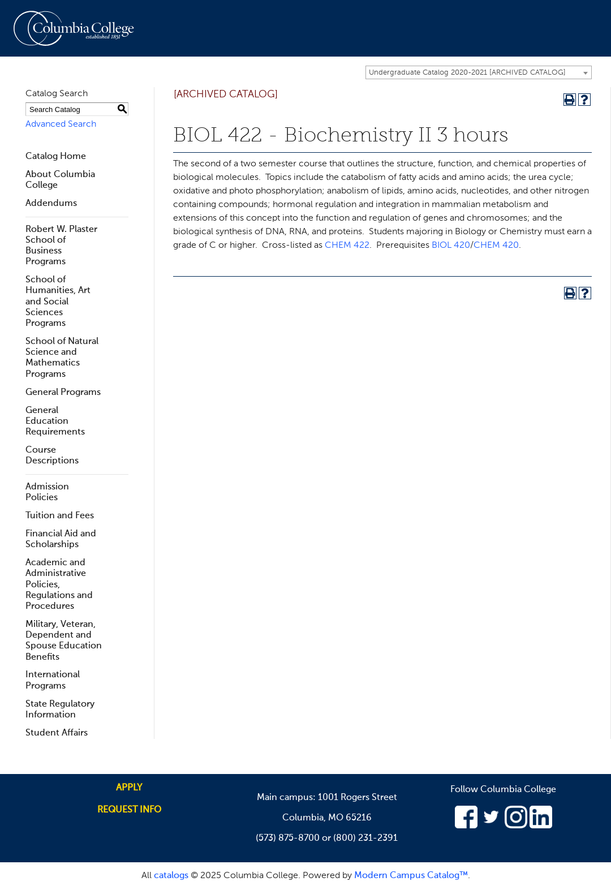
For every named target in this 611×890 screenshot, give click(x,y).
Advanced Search (60, 124)
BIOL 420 (451, 245)
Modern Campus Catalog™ (411, 875)
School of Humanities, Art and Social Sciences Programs (58, 302)
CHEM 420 (496, 245)
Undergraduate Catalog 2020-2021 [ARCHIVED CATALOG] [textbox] (467, 72)
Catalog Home (55, 156)
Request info (129, 810)
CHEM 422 (347, 245)
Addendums (51, 203)
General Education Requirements (55, 421)
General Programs (63, 392)
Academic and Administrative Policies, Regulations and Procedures (59, 584)
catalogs (171, 875)
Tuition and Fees (59, 516)
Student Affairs (56, 733)
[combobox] (478, 72)
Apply (129, 788)
